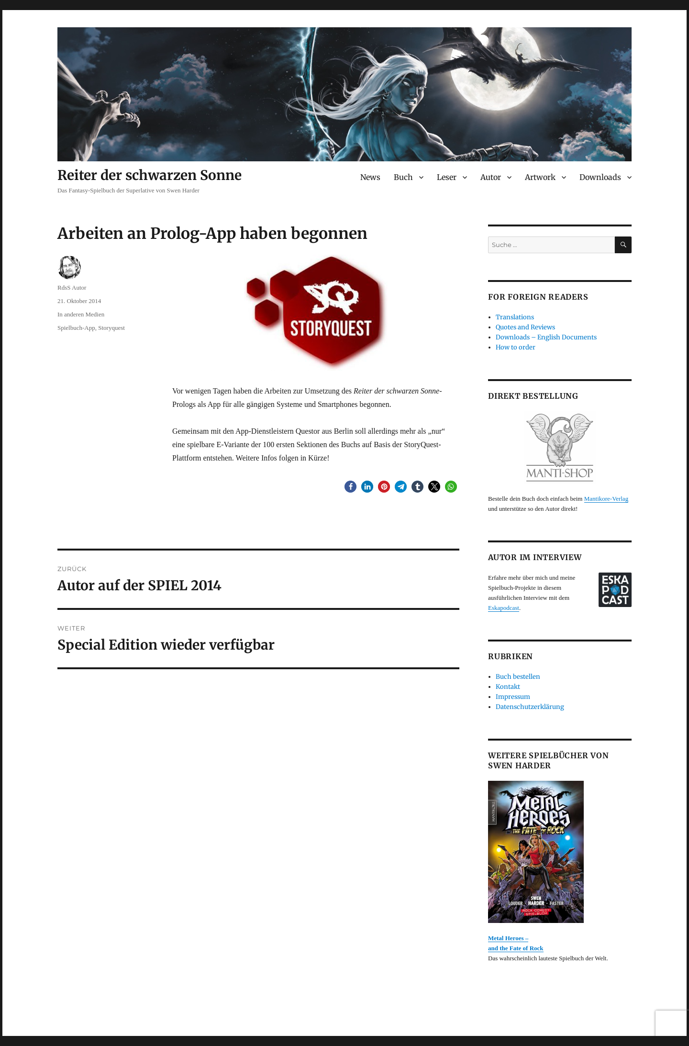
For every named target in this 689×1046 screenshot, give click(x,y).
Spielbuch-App (76, 327)
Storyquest (111, 327)
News (370, 177)
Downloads (600, 177)
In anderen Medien (80, 314)
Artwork (540, 177)
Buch (403, 177)
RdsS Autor (71, 287)
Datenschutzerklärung (530, 707)
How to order (515, 347)
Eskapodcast (503, 607)
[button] (350, 487)
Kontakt (508, 687)
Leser (446, 177)
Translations (515, 317)
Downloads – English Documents (546, 337)
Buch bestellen (518, 677)
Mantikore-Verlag (606, 498)
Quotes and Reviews (525, 327)
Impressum (513, 697)
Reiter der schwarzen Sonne (149, 175)
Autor (490, 177)
